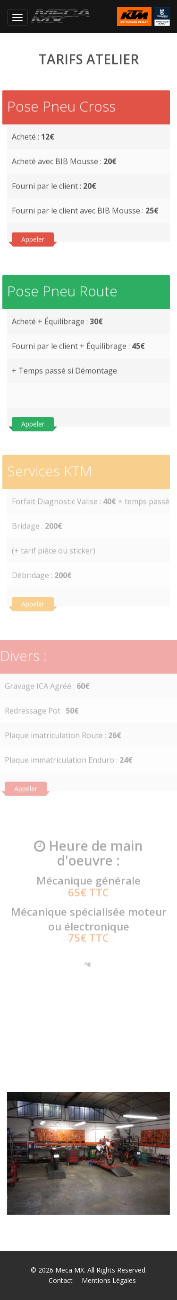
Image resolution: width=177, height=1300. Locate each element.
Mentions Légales (109, 1280)
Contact (61, 1280)
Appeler (32, 238)
